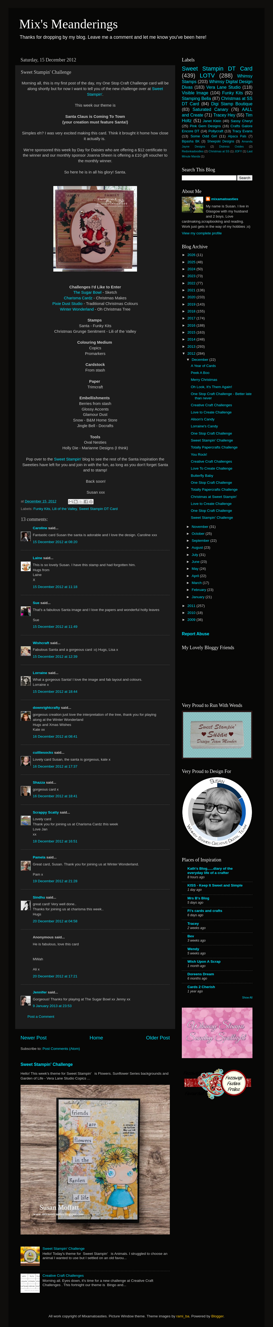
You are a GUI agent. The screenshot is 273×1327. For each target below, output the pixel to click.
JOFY (238, 151)
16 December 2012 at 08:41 (55, 736)
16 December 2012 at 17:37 (55, 766)
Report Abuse (195, 634)
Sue (36, 603)
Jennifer (40, 992)
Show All (247, 997)
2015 (191, 332)
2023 (191, 276)
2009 (191, 620)
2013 (191, 347)
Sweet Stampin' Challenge (47, 1064)
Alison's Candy (203, 419)
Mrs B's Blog (198, 898)
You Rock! (199, 454)
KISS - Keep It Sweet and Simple (215, 885)
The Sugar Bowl (87, 292)
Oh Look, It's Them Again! (211, 387)
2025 (191, 262)
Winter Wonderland (77, 309)
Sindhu (39, 897)
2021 (191, 290)
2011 (191, 606)
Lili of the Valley (64, 509)
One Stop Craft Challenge (211, 433)
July (195, 555)
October (199, 534)
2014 (191, 339)
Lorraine (40, 673)
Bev (190, 936)
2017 (191, 318)
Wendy (193, 949)
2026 (191, 255)
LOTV (207, 75)
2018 (191, 311)
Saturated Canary (210, 109)
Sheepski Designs (220, 141)
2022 (191, 283)
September (201, 541)
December (200, 360)
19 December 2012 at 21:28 (55, 881)
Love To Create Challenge (211, 468)
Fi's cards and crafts (204, 911)
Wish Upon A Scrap (203, 962)
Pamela (39, 857)
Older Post (158, 1037)
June (196, 562)
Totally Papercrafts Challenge (214, 447)
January (199, 597)
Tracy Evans (242, 131)
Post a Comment (40, 1017)
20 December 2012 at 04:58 (55, 921)
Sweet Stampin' (68, 459)
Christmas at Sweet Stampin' (214, 497)
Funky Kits (41, 509)
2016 (191, 325)
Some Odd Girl (204, 136)
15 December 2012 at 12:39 (55, 657)
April (196, 576)
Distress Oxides (231, 146)
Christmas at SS (218, 151)
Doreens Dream (200, 974)
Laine (37, 558)
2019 (191, 304)
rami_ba (182, 1316)
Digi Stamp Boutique (231, 103)
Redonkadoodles (192, 151)
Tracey (193, 924)
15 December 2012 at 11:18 (55, 587)
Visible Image (195, 92)
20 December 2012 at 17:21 (55, 976)
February (199, 590)
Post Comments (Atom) (61, 1049)
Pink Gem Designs (205, 126)
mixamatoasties (224, 199)
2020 (191, 297)
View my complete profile (202, 233)
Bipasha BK (191, 141)
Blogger (217, 1316)
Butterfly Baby (202, 476)
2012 (191, 353)
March (197, 583)
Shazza (39, 782)
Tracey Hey (224, 115)
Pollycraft (215, 131)
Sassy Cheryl (241, 121)
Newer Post (34, 1037)
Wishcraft (41, 643)
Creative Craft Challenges (63, 1276)
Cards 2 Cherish (201, 987)
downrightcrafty (46, 708)
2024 (191, 269)
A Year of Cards (203, 366)
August (198, 547)
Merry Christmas (204, 380)
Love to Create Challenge (211, 412)
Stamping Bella (196, 98)
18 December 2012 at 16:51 (55, 841)
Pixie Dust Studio (68, 303)
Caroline (40, 528)
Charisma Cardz (78, 298)
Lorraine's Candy (204, 426)
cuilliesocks (43, 752)
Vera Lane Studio (223, 87)
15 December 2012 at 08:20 (55, 542)
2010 (191, 613)
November (200, 527)
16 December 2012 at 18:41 (55, 796)
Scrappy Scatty (46, 812)
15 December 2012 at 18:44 (55, 692)
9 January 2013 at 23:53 (52, 1006)
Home (96, 1037)
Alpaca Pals (237, 136)
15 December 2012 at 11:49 (55, 627)
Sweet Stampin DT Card (98, 509)
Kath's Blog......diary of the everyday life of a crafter (210, 870)
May (195, 569)
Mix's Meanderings (68, 24)
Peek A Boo (200, 373)
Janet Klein (212, 121)
